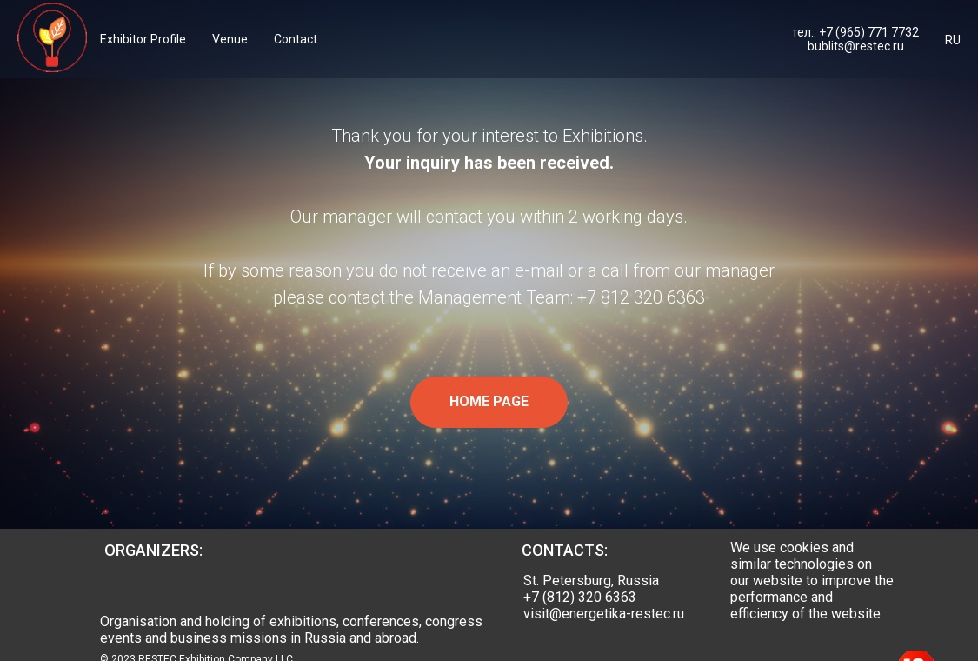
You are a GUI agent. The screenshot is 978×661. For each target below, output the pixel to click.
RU (953, 40)
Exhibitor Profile (143, 39)
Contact (295, 39)
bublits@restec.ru (856, 46)
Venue (230, 39)
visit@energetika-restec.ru (603, 613)
